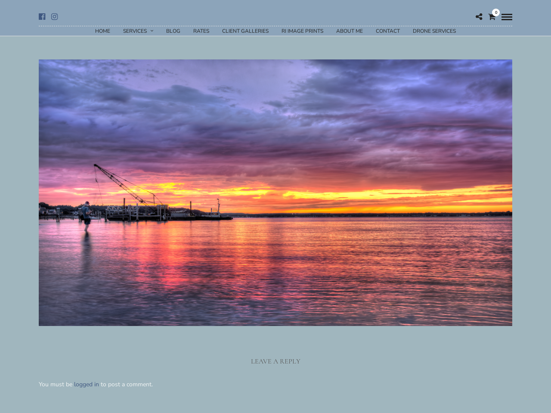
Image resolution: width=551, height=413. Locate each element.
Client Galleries (245, 31)
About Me (349, 31)
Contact (388, 31)
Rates (201, 31)
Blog (173, 31)
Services (135, 31)
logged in (86, 384)
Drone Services (434, 31)
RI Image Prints (302, 31)
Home (102, 31)
